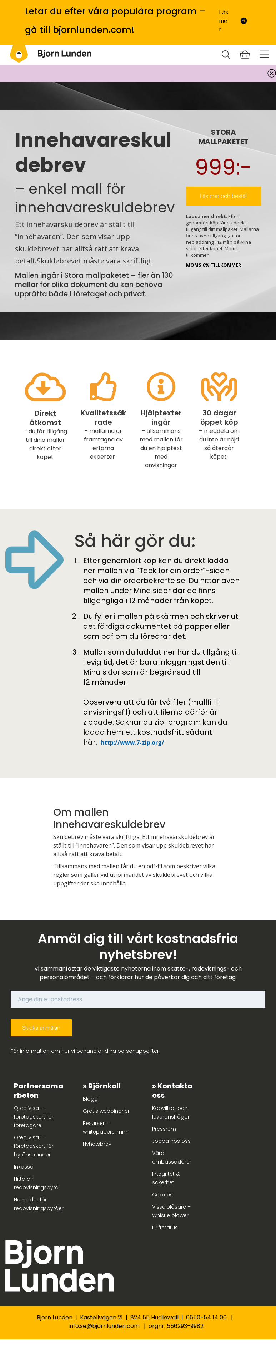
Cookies (162, 1194)
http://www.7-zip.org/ (132, 742)
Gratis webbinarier (106, 1111)
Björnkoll (104, 1086)
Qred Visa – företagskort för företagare (34, 1117)
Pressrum (164, 1128)
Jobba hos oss (171, 1141)
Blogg (90, 1098)
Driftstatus (165, 1227)
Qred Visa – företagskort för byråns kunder (34, 1146)
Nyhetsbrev (97, 1143)
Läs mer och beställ (223, 196)
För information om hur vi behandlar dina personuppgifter (85, 1051)
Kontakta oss (172, 1090)
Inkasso (24, 1166)
